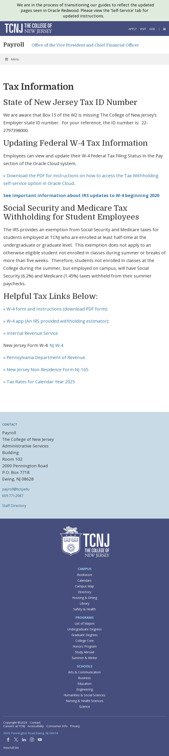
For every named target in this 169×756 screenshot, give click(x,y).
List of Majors (85, 623)
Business (84, 678)
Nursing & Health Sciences (84, 701)
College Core (84, 641)
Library (84, 603)
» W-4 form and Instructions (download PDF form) (55, 309)
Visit (143, 29)
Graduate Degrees (85, 635)
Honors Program (85, 646)
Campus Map (84, 586)
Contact (35, 722)
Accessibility (36, 726)
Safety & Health (84, 609)
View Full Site (11, 748)
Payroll (13, 44)
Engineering (84, 689)
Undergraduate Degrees (84, 629)
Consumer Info (57, 726)
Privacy (75, 726)
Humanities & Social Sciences (84, 695)
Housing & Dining (84, 598)
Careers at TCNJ (14, 726)
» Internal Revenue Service (30, 333)
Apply (133, 29)
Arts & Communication (84, 672)
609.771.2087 (12, 495)
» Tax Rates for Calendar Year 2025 (39, 382)
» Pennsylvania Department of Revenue (44, 357)
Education (84, 684)
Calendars (84, 580)
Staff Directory (14, 505)
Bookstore (84, 575)
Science (84, 706)
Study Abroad (84, 652)
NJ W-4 (56, 345)
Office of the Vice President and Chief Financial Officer (85, 45)
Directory (84, 592)
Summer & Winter (84, 658)
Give (152, 29)
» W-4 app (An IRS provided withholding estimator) (55, 321)
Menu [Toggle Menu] (11, 59)
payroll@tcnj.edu (15, 489)
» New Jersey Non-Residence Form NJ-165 (45, 369)
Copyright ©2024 (15, 722)
